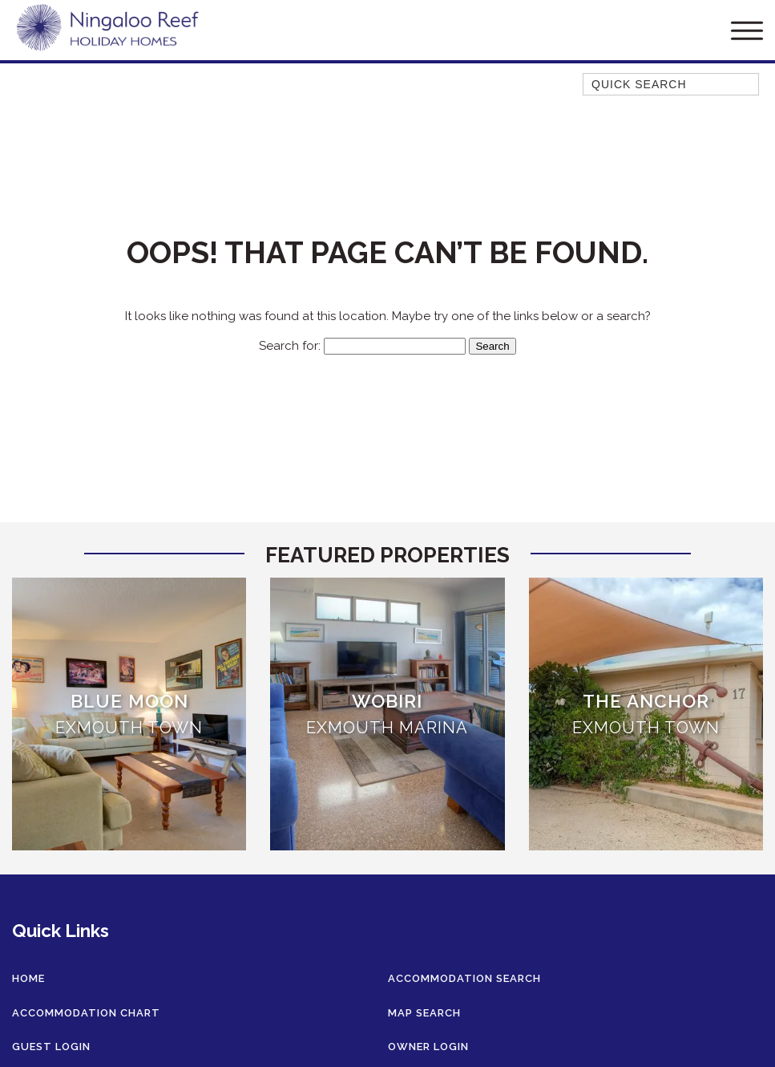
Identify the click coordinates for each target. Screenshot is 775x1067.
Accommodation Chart (86, 1013)
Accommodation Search (464, 978)
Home (28, 978)
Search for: (290, 346)
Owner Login (428, 1047)
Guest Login (51, 1047)
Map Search (424, 1013)
